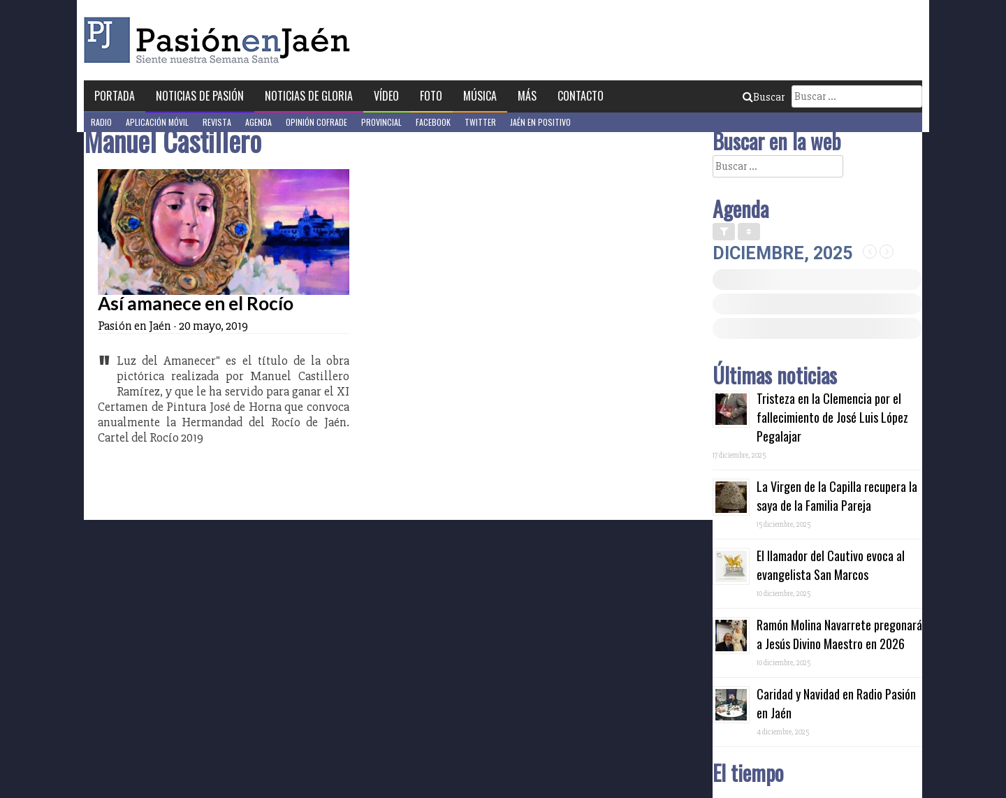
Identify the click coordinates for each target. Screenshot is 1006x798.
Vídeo (386, 95)
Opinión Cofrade (316, 122)
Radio (101, 122)
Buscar (764, 97)
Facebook (433, 122)
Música (480, 95)
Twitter (480, 122)
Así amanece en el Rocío (195, 303)
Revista (217, 122)
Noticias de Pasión (200, 95)
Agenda (258, 122)
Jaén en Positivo (540, 122)
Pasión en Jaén (221, 40)
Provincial (381, 122)
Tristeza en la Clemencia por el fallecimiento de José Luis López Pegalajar (832, 417)
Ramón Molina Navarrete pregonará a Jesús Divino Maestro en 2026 (839, 634)
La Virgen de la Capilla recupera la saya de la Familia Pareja (837, 495)
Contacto (580, 95)
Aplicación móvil (157, 122)
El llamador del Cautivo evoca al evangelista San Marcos (831, 564)
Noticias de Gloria (309, 95)
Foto (431, 95)
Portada (114, 95)
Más (527, 95)
